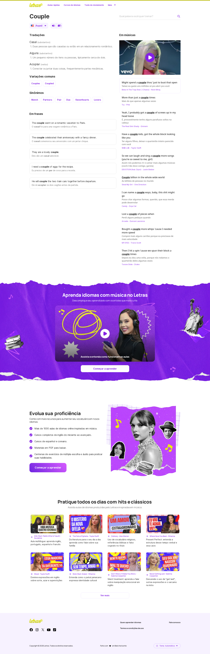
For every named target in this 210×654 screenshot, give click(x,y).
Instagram (37, 630)
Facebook (31, 630)
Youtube (48, 630)
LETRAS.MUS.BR (36, 5)
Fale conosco (175, 622)
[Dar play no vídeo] (150, 57)
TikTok (54, 630)
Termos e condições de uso (132, 628)
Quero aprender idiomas (130, 622)
